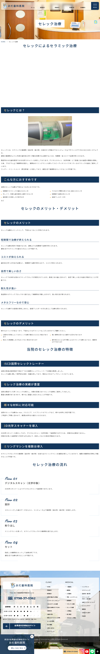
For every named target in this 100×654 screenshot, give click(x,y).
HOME (3, 42)
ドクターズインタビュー (53, 600)
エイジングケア (86, 606)
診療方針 (71, 7)
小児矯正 (69, 611)
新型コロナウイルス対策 (53, 618)
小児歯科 (69, 593)
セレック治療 (70, 607)
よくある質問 (50, 621)
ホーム (33, 7)
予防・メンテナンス (72, 597)
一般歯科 (69, 587)
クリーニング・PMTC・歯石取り (86, 598)
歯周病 (68, 590)
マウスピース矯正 (71, 618)
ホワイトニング (86, 590)
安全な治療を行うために (53, 607)
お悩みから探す (86, 612)
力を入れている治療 (52, 604)
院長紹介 (57, 7)
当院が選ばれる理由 (52, 597)
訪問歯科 (69, 600)
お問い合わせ (50, 628)
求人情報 (49, 624)
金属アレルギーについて (88, 602)
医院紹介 (42, 7)
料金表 (84, 616)
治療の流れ (50, 614)
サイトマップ (50, 631)
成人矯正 (69, 614)
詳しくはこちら (17, 648)
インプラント (85, 587)
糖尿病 (84, 609)
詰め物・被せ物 (86, 593)
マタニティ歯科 (71, 604)
